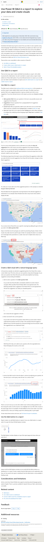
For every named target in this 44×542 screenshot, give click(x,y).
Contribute (24, 538)
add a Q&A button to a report (32, 79)
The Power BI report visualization (29, 413)
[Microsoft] (22, 2)
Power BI (17, 4)
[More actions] (42, 5)
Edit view (35, 108)
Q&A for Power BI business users (21, 57)
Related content (5, 25)
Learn (2, 4)
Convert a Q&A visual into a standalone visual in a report (17, 496)
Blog (18, 538)
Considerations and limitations (8, 23)
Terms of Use (17, 540)
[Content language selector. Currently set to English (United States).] (7, 535)
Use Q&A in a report (6, 21)
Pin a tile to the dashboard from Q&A (12, 498)
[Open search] (38, 2)
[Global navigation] (1, 2)
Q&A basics (6, 493)
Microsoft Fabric (9, 4)
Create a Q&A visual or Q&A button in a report (15, 65)
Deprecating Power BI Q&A (11, 41)
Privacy (29, 538)
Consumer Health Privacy (6, 540)
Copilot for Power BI (7, 37)
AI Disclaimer (4, 538)
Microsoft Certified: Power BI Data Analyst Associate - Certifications (15, 522)
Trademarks (23, 540)
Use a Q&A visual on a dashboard (12, 494)
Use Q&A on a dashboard (10, 63)
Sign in (41, 1)
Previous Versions (12, 538)
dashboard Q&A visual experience (24, 88)
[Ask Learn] (39, 5)
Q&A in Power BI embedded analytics (12, 67)
